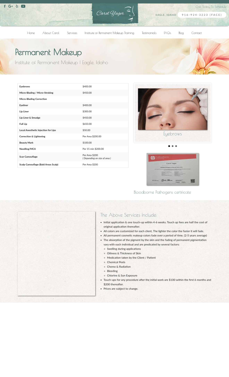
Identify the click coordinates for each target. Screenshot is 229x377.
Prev (143, 115)
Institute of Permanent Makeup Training (109, 33)
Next (202, 115)
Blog (181, 33)
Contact (196, 33)
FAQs (167, 33)
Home (31, 33)
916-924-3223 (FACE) (202, 14)
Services (72, 33)
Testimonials (149, 33)
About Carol (50, 33)
